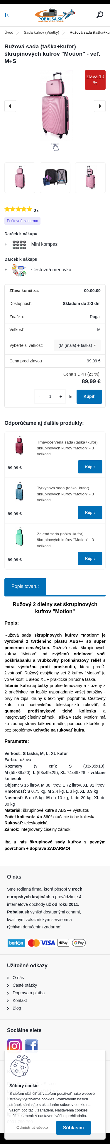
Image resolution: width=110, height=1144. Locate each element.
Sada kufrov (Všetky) (41, 32)
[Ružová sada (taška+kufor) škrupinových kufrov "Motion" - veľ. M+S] (55, 106)
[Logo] (55, 15)
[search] (100, 15)
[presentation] (10, 106)
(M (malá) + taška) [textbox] (75, 345)
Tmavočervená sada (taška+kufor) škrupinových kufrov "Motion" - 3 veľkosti (67, 448)
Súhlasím (73, 1127)
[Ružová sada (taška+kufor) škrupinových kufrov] (19, 177)
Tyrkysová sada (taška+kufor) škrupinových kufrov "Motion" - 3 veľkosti (65, 494)
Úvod (8, 32)
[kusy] (50, 396)
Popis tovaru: (25, 586)
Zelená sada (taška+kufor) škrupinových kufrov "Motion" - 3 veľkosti (65, 540)
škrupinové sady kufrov (55, 842)
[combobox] (77, 345)
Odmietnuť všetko (32, 1127)
